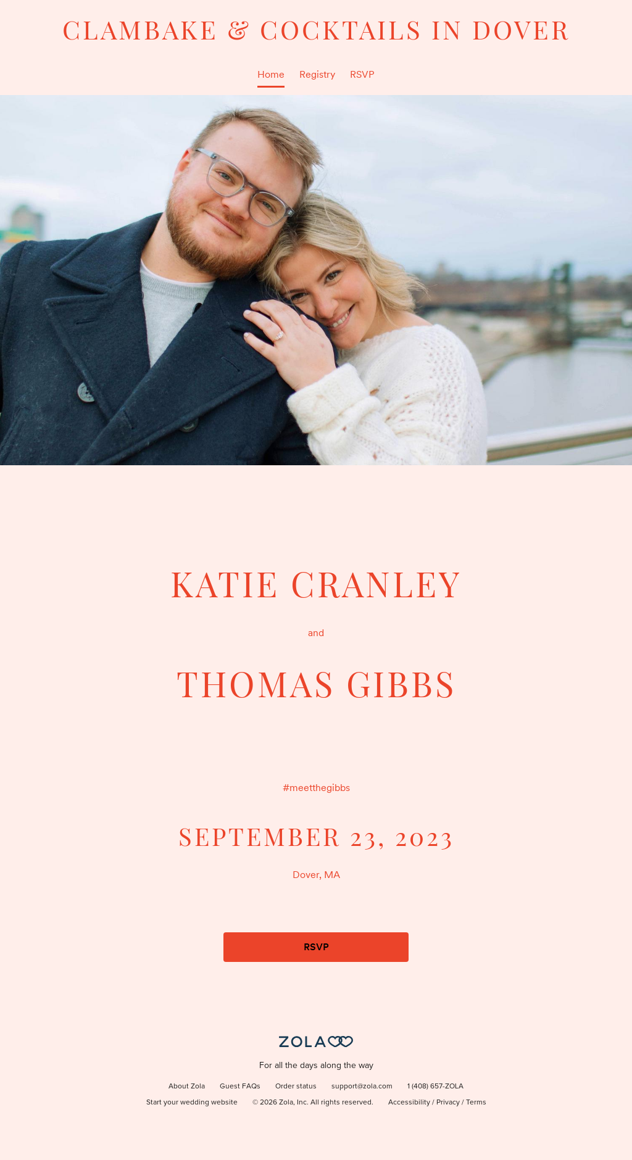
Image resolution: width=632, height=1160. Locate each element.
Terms (476, 1102)
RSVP (362, 74)
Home (271, 74)
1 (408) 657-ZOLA (435, 1086)
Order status (296, 1086)
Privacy (448, 1102)
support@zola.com (362, 1086)
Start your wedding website (192, 1102)
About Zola (186, 1086)
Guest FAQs (240, 1086)
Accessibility (409, 1102)
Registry (317, 74)
